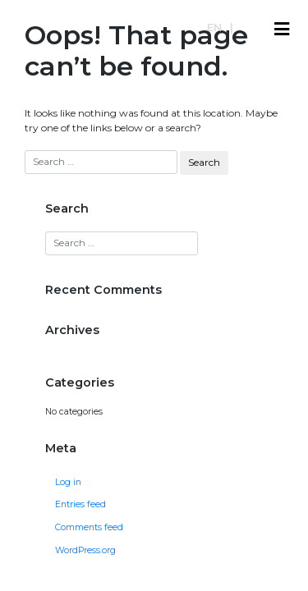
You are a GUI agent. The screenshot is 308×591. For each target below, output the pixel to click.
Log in (68, 482)
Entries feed (80, 504)
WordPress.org (85, 550)
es (248, 27)
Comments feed (89, 527)
